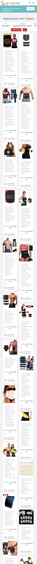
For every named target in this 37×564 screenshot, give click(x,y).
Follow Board (16, 30)
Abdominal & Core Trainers (16, 84)
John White (11, 83)
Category (22, 25)
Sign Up (30, 9)
